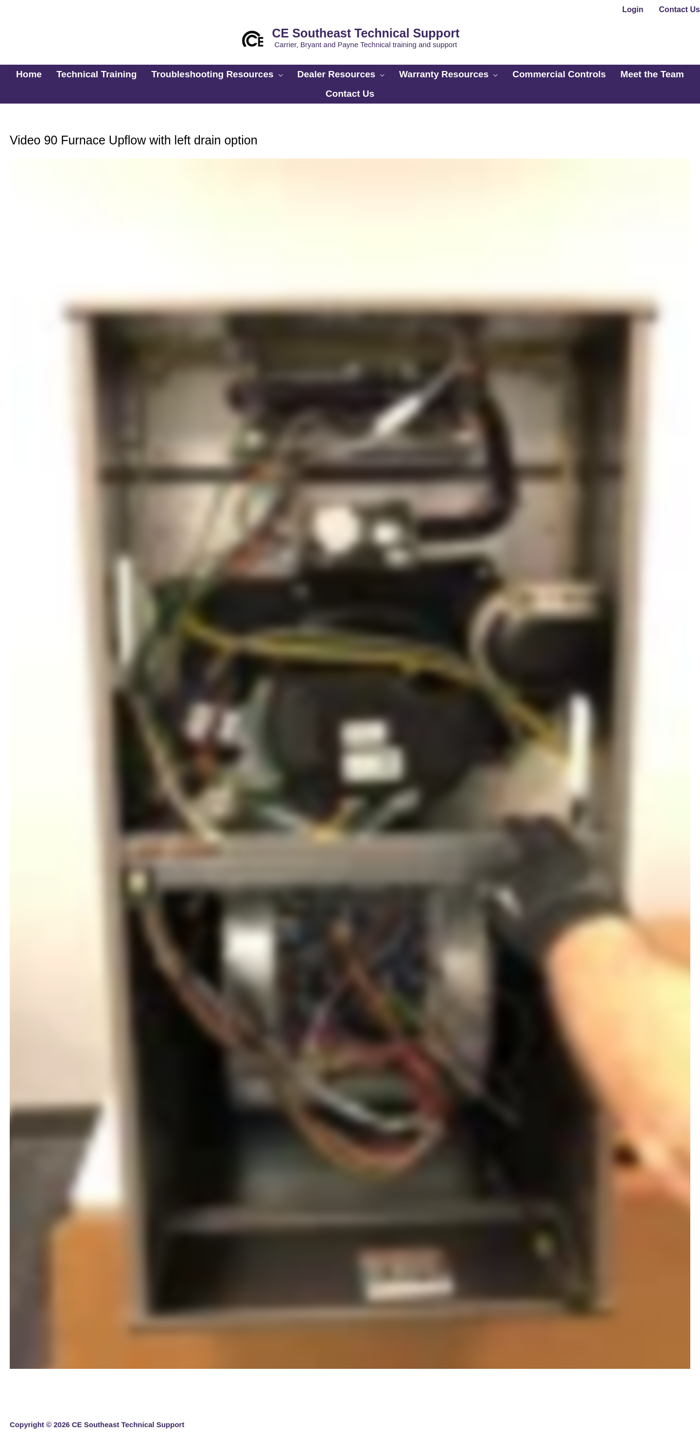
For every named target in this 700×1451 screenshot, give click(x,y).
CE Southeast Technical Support (366, 33)
